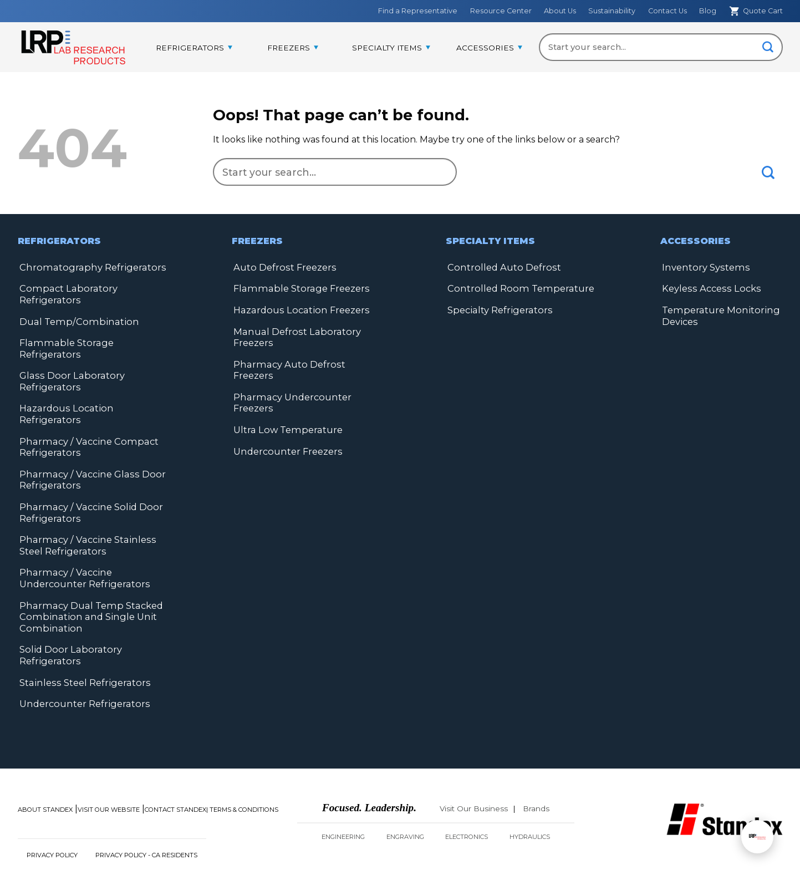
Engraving (405, 806)
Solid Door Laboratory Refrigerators (67, 625)
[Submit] (768, 48)
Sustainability (611, 11)
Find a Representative (417, 11)
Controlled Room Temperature (517, 288)
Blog (707, 11)
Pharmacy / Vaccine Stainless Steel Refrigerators (82, 517)
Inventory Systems (703, 267)
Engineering (343, 806)
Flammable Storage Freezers (297, 288)
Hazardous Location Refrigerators (93, 394)
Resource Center (501, 11)
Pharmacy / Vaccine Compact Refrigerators (84, 421)
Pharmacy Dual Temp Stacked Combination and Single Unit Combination (87, 587)
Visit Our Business (474, 777)
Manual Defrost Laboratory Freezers (293, 336)
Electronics (466, 806)
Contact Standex (175, 778)
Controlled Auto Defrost (501, 267)
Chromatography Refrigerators (87, 267)
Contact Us (667, 11)
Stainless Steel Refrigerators (81, 652)
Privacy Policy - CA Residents (146, 824)
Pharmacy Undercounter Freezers (290, 389)
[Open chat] (757, 836)
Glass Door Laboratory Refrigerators (68, 368)
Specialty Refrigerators (497, 309)
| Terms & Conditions (242, 778)
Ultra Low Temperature (285, 415)
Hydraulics (529, 806)
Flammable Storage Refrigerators (93, 341)
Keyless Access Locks (707, 288)
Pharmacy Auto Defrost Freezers (306, 362)
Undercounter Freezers (286, 436)
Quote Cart (756, 11)
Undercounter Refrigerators (82, 673)
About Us (560, 11)
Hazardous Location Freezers (298, 309)
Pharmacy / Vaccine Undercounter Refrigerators (82, 550)
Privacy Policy (52, 824)
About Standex (45, 778)
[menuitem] (194, 48)
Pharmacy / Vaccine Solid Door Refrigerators (86, 485)
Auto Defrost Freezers (282, 267)
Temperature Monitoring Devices (717, 314)
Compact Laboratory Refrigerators (64, 293)
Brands (536, 777)
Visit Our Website (109, 778)
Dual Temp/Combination (74, 320)
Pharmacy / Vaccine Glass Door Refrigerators (87, 453)
